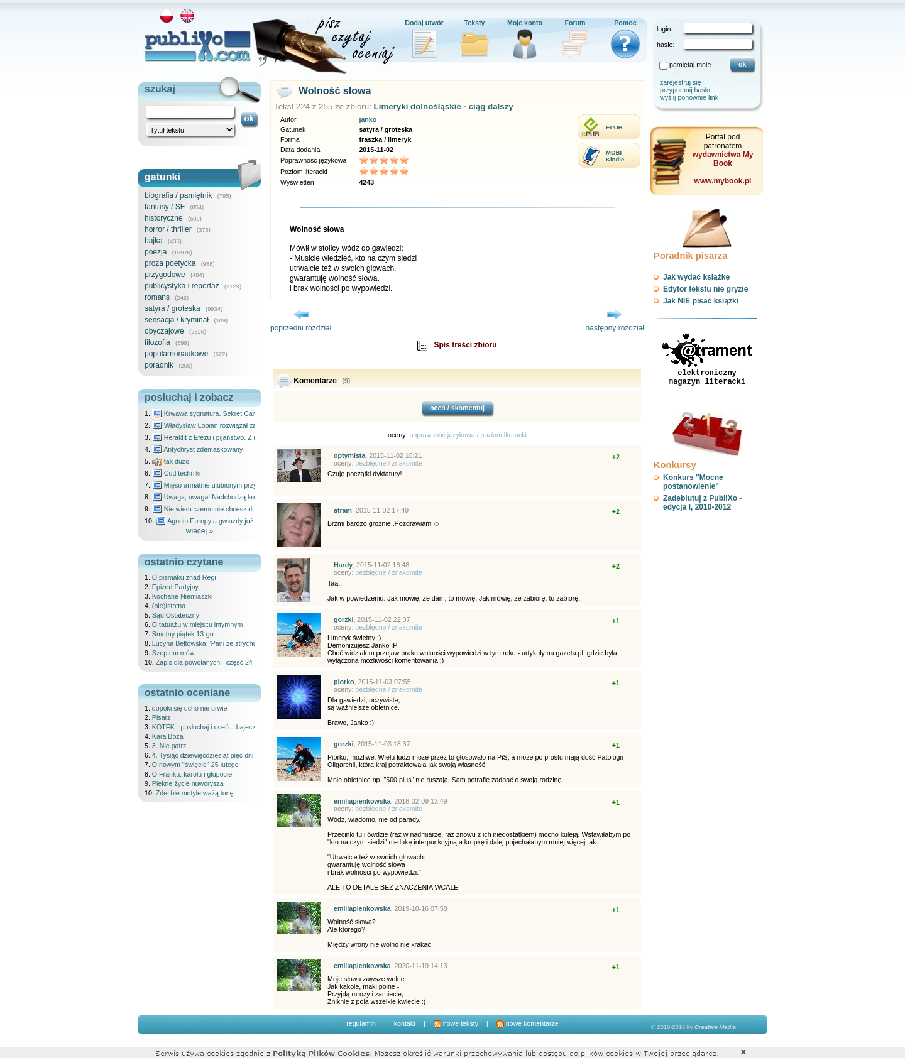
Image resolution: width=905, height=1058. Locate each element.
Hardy (343, 565)
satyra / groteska (172, 308)
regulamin (361, 1023)
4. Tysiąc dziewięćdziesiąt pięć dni (203, 755)
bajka (154, 240)
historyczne (164, 218)
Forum (574, 22)
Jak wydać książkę (696, 277)
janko (367, 119)
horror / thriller (168, 229)
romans (157, 297)
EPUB (614, 127)
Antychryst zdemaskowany (197, 449)
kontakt (404, 1023)
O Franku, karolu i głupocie (192, 774)
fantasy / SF (165, 206)
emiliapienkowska (362, 801)
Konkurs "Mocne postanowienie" (693, 482)
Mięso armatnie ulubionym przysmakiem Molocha (231, 485)
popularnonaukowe (176, 353)
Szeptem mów (173, 653)
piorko (344, 681)
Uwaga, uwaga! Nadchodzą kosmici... (214, 497)
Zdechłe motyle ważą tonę (195, 793)
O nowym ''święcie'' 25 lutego (195, 764)
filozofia (157, 342)
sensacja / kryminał (177, 319)
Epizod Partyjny (175, 587)
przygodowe (165, 274)
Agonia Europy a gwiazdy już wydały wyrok (225, 521)
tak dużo (170, 461)
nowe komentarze (527, 1023)
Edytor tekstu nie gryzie (705, 289)
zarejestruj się (680, 82)
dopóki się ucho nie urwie (190, 708)
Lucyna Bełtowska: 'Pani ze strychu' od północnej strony (235, 643)
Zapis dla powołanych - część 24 (204, 662)
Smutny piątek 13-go (183, 634)
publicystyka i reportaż (182, 285)
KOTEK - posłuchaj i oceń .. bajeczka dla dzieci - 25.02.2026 (242, 727)
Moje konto (524, 22)
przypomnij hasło (685, 90)
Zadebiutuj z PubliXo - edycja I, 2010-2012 (702, 502)
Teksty (474, 22)
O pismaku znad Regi (184, 577)
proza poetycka (170, 263)
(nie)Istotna (168, 605)
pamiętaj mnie (690, 64)
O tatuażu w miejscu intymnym (197, 624)
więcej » (199, 530)
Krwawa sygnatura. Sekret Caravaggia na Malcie (230, 413)
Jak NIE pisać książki (700, 301)
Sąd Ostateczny (175, 615)
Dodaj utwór (424, 22)
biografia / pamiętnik (178, 195)
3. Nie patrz (169, 746)
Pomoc (625, 22)
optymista (349, 455)
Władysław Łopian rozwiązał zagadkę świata (224, 425)
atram (343, 510)
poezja (156, 252)
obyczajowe (164, 331)
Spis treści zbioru (465, 345)
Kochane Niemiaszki (182, 596)
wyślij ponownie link (689, 97)
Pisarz (161, 717)
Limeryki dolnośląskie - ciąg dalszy (443, 106)
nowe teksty (456, 1023)
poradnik (159, 365)
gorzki (343, 619)
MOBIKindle (615, 156)
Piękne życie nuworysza (188, 783)
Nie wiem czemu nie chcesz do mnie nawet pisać (231, 509)
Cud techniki (176, 473)
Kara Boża (168, 736)
